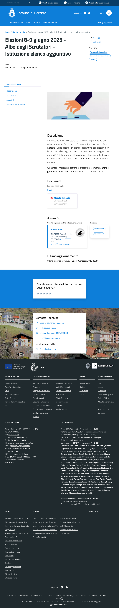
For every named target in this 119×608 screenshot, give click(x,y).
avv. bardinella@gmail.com (76, 501)
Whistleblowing (11, 577)
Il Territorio (102, 390)
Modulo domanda (62, 197)
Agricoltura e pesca (40, 383)
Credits (7, 563)
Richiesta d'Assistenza (13, 540)
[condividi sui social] (95, 38)
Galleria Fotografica (105, 394)
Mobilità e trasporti (63, 387)
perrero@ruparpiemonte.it (61, 244)
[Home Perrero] (28, 13)
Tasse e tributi (84, 383)
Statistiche (9, 570)
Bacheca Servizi (11, 544)
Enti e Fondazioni (11, 398)
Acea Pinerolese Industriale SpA (45, 533)
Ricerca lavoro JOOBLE (69, 529)
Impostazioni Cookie (12, 559)
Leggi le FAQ (10, 529)
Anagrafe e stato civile (41, 390)
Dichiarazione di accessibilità (16, 522)
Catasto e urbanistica (41, 401)
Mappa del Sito (11, 574)
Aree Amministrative (13, 387)
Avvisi (22, 32)
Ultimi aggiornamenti (13, 566)
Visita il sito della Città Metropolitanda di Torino (51, 522)
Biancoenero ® (68, 601)
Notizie (82, 387)
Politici (7, 405)
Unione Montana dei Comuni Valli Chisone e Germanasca (55, 526)
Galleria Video (103, 398)
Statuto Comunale (12, 548)
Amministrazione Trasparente (16, 518)
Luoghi (100, 387)
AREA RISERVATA (58, 604)
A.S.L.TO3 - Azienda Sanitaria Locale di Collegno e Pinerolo (55, 529)
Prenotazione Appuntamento (16, 533)
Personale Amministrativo (15, 401)
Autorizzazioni (38, 398)
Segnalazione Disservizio (14, 537)
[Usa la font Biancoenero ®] (48, 3)
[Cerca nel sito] (109, 13)
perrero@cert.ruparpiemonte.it (21, 442)
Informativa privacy (12, 551)
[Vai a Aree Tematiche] (72, 3)
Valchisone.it (65, 533)
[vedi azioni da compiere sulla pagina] (95, 42)
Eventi (100, 383)
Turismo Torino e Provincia (70, 522)
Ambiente (37, 387)
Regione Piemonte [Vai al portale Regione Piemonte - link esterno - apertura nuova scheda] (13, 3)
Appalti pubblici (39, 394)
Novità (15, 32)
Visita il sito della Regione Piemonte (47, 518)
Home (7, 32)
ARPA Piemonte (66, 526)
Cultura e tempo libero (41, 405)
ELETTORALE (56, 229)
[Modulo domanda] (51, 198)
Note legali (9, 555)
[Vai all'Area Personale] (97, 3)
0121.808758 (13, 434)
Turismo (59, 405)
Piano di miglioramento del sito (17, 526)
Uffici (7, 390)
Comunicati (83, 390)
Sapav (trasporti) (39, 537)
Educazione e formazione (42, 409)
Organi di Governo (12, 383)
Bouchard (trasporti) (68, 518)
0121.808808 (65, 239)
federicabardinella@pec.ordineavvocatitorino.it (82, 504)
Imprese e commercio (64, 383)
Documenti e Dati (11, 394)
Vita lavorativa (61, 409)
